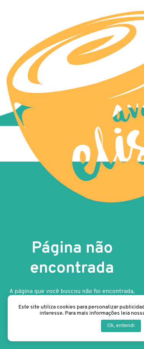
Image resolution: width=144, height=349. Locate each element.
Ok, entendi (121, 326)
